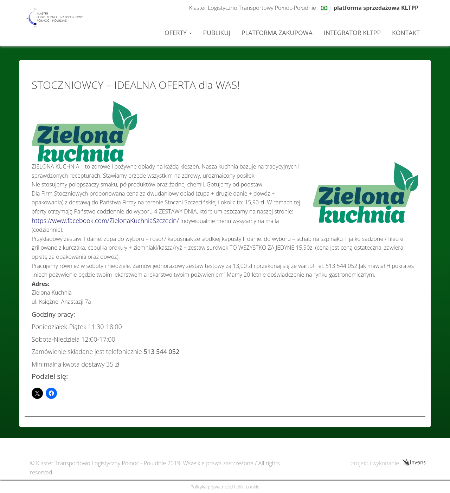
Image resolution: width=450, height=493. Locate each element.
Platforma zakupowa (277, 32)
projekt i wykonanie (375, 463)
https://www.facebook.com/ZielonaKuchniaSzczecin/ (105, 220)
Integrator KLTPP (352, 32)
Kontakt (406, 32)
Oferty (178, 32)
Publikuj (216, 32)
